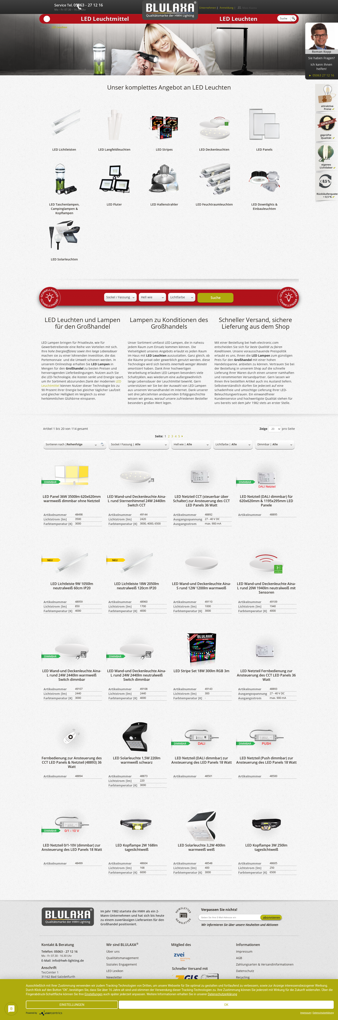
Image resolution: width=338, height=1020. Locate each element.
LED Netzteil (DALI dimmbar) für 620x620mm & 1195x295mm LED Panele (266, 501)
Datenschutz (245, 971)
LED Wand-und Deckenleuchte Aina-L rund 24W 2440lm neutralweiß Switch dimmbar (136, 675)
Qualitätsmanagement (122, 958)
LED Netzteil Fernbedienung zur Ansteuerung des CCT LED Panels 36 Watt (266, 675)
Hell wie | (180, 444)
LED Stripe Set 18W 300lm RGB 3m (201, 671)
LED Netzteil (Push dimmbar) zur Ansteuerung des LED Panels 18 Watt (266, 760)
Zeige (263, 429)
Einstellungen (93, 994)
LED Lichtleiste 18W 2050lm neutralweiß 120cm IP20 (136, 585)
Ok (226, 1005)
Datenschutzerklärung (222, 994)
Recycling (243, 977)
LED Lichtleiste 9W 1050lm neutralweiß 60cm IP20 (71, 585)
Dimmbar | (264, 444)
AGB (239, 958)
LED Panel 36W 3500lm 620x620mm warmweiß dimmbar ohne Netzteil (72, 498)
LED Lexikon (114, 971)
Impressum (244, 951)
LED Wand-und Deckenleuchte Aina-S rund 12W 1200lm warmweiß (201, 585)
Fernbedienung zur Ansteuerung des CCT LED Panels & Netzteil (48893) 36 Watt (72, 762)
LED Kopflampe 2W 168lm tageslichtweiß (137, 847)
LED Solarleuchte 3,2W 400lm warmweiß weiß (201, 847)
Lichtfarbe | (223, 444)
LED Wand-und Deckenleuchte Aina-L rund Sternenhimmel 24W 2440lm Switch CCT (136, 501)
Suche (216, 297)
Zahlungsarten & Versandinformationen (265, 964)
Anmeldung (226, 7)
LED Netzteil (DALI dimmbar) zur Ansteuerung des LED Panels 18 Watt (201, 760)
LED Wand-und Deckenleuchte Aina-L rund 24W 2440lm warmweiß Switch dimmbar (71, 675)
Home (43, 27)
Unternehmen (207, 7)
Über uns (113, 951)
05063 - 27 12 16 (66, 951)
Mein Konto (249, 8)
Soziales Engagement (121, 964)
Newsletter (114, 977)
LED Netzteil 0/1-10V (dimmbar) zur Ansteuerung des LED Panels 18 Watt (72, 847)
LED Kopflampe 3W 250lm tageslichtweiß (266, 847)
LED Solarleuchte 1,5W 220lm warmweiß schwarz (136, 760)
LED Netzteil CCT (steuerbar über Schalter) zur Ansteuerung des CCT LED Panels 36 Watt (201, 501)
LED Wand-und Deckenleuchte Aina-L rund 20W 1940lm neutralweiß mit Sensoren (266, 588)
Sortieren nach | (56, 444)
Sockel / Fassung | (122, 444)
